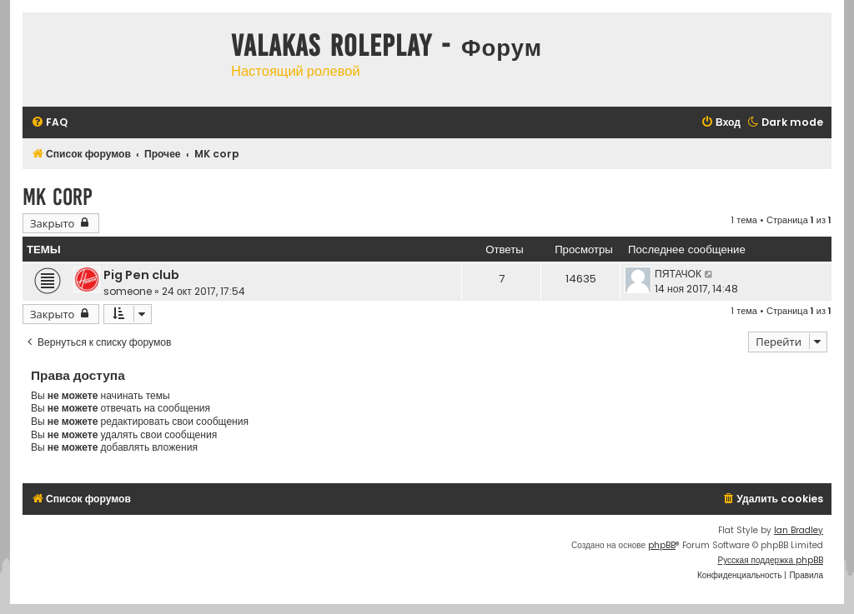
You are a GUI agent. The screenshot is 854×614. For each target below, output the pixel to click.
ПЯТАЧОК (678, 274)
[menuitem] (49, 123)
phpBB (662, 545)
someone (127, 291)
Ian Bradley (798, 530)
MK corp (58, 197)
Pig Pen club (141, 275)
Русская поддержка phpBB (770, 560)
